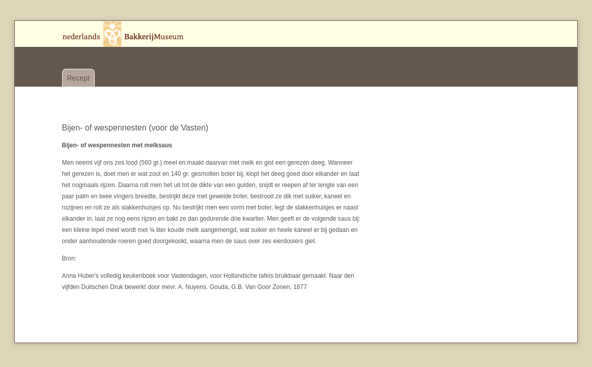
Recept (78, 78)
